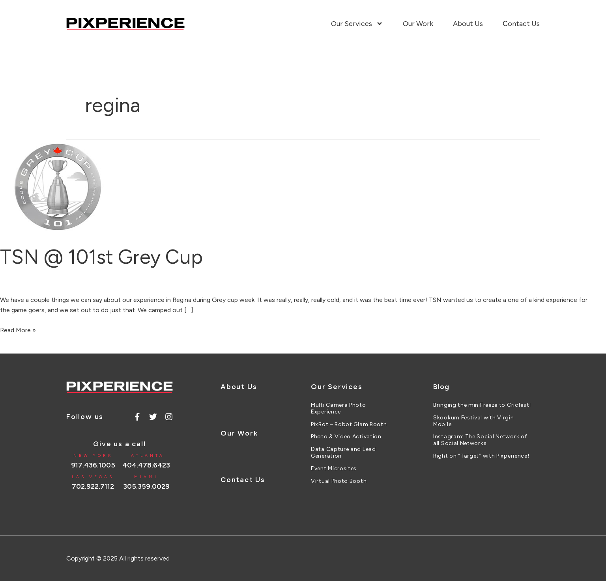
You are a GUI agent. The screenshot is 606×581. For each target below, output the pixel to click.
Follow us (84, 416)
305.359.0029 (146, 486)
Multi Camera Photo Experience (338, 408)
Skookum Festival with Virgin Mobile (473, 421)
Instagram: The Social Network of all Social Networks (480, 440)
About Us (468, 23)
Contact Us (243, 479)
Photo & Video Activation (346, 437)
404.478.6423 (146, 465)
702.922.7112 (93, 486)
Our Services (357, 24)
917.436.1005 (93, 465)
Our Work (418, 23)
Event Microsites (334, 469)
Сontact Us (521, 23)
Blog (441, 386)
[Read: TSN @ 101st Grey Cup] (59, 186)
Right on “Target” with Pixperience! (481, 456)
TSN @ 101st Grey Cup (101, 257)
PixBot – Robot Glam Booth (349, 424)
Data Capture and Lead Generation (343, 452)
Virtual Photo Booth (339, 481)
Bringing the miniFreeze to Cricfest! (482, 405)
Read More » (18, 329)
